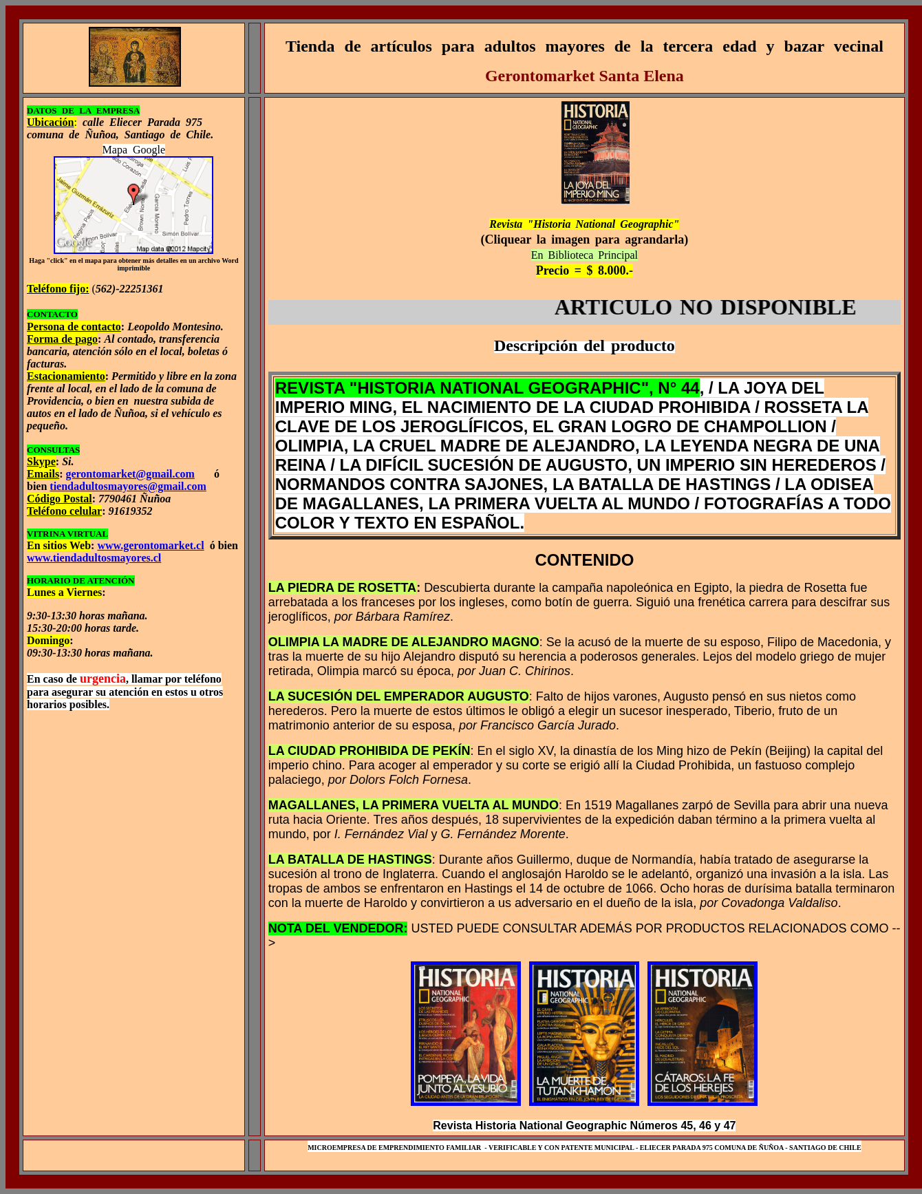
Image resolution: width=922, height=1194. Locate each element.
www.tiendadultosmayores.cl (94, 558)
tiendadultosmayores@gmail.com (128, 486)
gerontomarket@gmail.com (129, 474)
